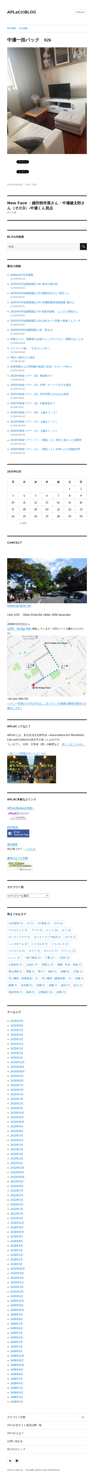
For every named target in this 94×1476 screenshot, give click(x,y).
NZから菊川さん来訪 (22, 357)
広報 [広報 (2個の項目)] (78, 971)
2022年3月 (16, 1209)
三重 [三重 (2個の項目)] (49, 957)
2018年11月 (17, 1360)
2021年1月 (16, 1264)
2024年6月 (17, 1089)
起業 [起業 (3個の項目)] (61, 992)
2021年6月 (16, 1245)
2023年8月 (16, 1131)
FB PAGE (12, 827)
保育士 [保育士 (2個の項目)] (48, 964)
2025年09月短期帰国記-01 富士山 (31, 329)
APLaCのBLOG (21, 12)
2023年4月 (16, 1149)
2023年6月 (16, 1140)
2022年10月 (17, 1176)
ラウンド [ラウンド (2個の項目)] (68, 950)
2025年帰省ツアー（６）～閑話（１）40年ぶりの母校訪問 (45, 449)
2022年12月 (17, 1167)
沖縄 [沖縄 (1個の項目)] (40, 985)
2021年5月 (16, 1250)
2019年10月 (17, 1310)
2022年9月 (16, 1181)
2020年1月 (16, 1296)
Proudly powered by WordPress (43, 1470)
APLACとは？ (15, 1433)
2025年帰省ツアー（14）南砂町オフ (31, 375)
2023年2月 (16, 1158)
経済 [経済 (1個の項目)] (65, 985)
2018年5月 (16, 1387)
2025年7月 (16, 1030)
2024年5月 (16, 1094)
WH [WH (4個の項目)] (58, 923)
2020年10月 (17, 1268)
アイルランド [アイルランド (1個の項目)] (18, 930)
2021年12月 (17, 1222)
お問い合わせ (15, 1441)
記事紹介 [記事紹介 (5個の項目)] (45, 992)
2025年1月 (16, 1057)
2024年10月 (17, 1071)
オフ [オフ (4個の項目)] (66, 930)
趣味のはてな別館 (17, 858)
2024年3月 (16, 1098)
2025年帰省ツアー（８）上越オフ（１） (34, 430)
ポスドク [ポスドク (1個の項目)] (51, 950)
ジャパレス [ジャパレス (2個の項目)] (60, 943)
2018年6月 (16, 1383)
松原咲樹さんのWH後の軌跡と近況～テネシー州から (41, 366)
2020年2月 (17, 1291)
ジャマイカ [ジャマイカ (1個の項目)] (16, 950)
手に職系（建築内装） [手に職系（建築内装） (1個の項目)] (56, 978)
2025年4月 (16, 1043)
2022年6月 (16, 1195)
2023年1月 (16, 1163)
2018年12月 (17, 1355)
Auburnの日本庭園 (23, 274)
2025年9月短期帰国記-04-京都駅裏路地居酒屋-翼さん (42, 302)
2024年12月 (17, 1062)
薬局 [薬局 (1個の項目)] (30, 992)
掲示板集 (12, 844)
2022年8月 (16, 1186)
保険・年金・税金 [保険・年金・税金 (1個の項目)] (69, 964)
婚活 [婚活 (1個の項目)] (52, 971)
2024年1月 (16, 1108)
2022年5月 (16, 1199)
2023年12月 (17, 1112)
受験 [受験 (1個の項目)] (30, 971)
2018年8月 (16, 1374)
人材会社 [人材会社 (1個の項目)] (15, 964)
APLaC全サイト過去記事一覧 (24, 1425)
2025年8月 (16, 1025)
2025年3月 (16, 1048)
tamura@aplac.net (47, 582)
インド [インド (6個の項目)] (52, 930)
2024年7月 (16, 1085)
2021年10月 (17, 1232)
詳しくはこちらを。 (73, 744)
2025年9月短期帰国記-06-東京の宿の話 (34, 284)
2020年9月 (17, 1273)
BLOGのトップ (16, 1449)
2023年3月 (16, 1154)
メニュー (80, 12)
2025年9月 (16, 1021)
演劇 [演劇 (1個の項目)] (53, 985)
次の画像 (23, 28)
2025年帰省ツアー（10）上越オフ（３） (34, 412)
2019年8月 (16, 1319)
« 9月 (23, 523)
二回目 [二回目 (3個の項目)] (64, 957)
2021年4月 (16, 1254)
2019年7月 (16, 1323)
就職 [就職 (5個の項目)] (65, 971)
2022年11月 (17, 1172)
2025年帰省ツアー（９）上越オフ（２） (34, 421)
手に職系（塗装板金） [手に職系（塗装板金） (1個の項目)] (23, 978)
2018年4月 (16, 1392)
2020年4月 (17, 1282)
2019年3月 (16, 1342)
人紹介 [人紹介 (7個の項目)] (32, 964)
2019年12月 (17, 1300)
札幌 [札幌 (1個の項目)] (79, 978)
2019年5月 (16, 1332)
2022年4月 (16, 1204)
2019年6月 (16, 1328)
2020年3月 (17, 1287)
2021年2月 (16, 1259)
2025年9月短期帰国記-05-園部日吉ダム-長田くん (39, 293)
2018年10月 (17, 1365)
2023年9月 (16, 1126)
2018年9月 (16, 1369)
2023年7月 (16, 1135)
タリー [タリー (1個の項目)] (34, 950)
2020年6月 (17, 1277)
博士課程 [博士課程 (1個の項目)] (15, 971)
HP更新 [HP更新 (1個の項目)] (43, 923)
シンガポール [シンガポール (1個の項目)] (18, 943)
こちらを (30, 848)
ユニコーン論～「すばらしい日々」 (31, 348)
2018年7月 (16, 1378)
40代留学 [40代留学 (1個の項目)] (15, 923)
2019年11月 (16, 1305)
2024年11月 (17, 1066)
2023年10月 (17, 1121)
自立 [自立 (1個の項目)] (77, 985)
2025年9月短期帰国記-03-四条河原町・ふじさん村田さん (44, 311)
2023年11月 (17, 1117)
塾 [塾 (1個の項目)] (41, 971)
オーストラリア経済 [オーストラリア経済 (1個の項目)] (47, 937)
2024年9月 (17, 1076)
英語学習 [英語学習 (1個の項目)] (15, 992)
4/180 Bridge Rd (18, 628)
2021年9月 (16, 1236)
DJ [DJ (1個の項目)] (30, 923)
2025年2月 (16, 1053)
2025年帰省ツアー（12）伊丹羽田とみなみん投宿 (39, 394)
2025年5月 (16, 1039)
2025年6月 (16, 1034)
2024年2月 (16, 1103)
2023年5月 (16, 1144)
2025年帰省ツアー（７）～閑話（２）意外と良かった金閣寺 (46, 440)
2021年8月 (16, 1241)
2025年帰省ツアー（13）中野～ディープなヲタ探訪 (40, 384)
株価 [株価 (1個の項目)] (12, 985)
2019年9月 (16, 1314)
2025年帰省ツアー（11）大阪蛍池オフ (32, 403)
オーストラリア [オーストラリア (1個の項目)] (19, 937)
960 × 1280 (31, 184)
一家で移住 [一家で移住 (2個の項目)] (32, 957)
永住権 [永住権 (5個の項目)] (27, 985)
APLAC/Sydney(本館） (21, 808)
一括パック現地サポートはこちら (31, 767)
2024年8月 (17, 1080)
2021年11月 (16, 1227)
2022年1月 (16, 1218)
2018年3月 (16, 1397)
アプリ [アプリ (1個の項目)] (37, 930)
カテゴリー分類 (16, 1417)
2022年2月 (16, 1213)
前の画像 (11, 28)
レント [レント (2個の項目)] (14, 957)
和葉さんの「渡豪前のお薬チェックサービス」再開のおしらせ (46, 339)
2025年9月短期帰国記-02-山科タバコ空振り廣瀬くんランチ (45, 320)
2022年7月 (16, 1190)
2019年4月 (16, 1337)
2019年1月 (16, 1351)
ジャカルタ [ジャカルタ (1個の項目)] (39, 943)
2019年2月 (16, 1346)
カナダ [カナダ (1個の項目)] (70, 937)
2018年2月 (16, 1401)
